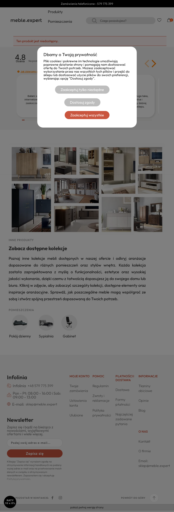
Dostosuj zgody (82, 102)
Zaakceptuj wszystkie (87, 115)
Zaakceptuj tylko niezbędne (82, 89)
